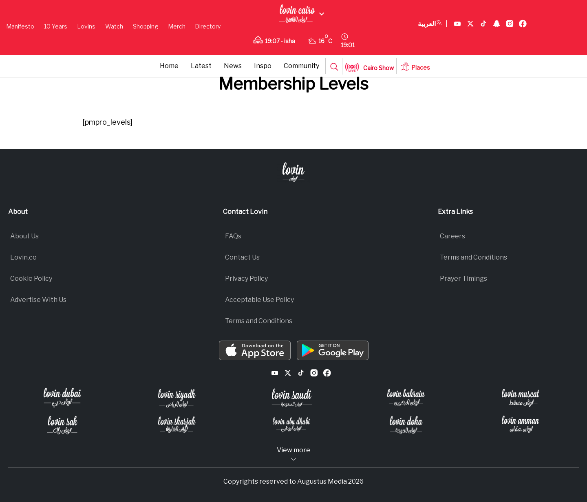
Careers (452, 236)
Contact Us (242, 257)
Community (301, 66)
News (233, 66)
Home (169, 66)
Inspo (262, 66)
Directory (208, 26)
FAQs (233, 236)
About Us (24, 236)
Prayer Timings (463, 278)
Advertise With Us (38, 300)
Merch (176, 26)
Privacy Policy (246, 278)
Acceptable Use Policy (259, 300)
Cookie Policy (31, 278)
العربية (433, 24)
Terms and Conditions (258, 321)
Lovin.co (23, 257)
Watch (114, 26)
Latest (201, 66)
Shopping (145, 26)
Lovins (86, 26)
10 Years (55, 26)
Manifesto (20, 26)
